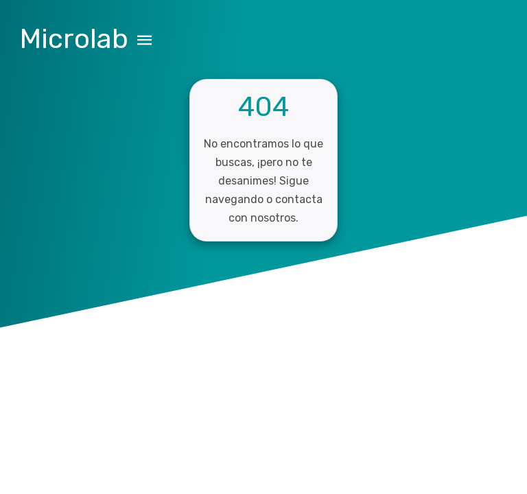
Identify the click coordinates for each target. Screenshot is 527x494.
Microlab (74, 39)
